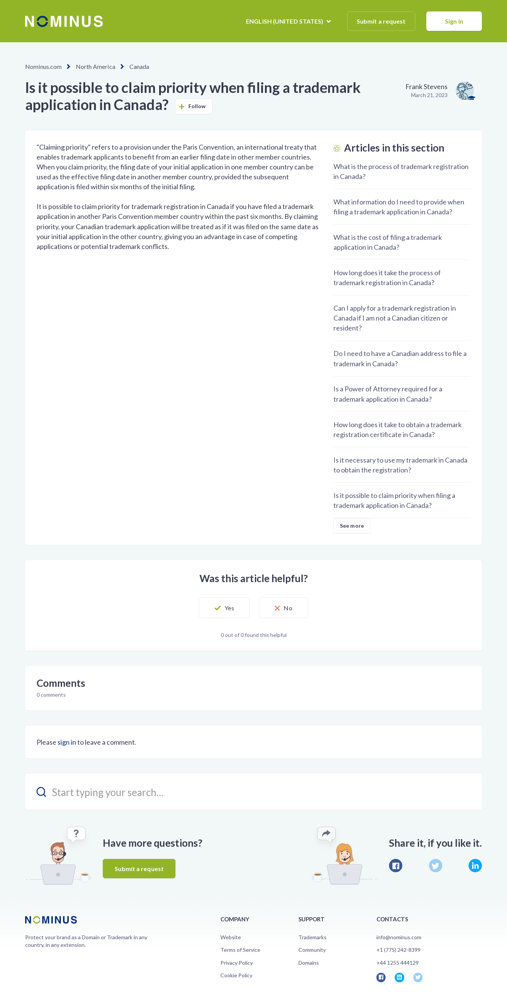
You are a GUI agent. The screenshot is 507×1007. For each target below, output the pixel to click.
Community (312, 949)
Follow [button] (197, 106)
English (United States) (285, 21)
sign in (66, 742)
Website (230, 937)
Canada (138, 66)
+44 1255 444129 (397, 962)
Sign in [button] (454, 21)
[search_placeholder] (253, 792)
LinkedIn (475, 865)
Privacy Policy (236, 962)
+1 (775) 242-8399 (398, 949)
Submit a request (381, 21)
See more (352, 525)
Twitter (435, 865)
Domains (308, 962)
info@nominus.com (398, 937)
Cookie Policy (236, 975)
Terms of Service (240, 949)
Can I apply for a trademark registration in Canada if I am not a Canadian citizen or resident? (394, 318)
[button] (224, 607)
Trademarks (312, 937)
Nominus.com (43, 66)
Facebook (395, 865)
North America (95, 66)
